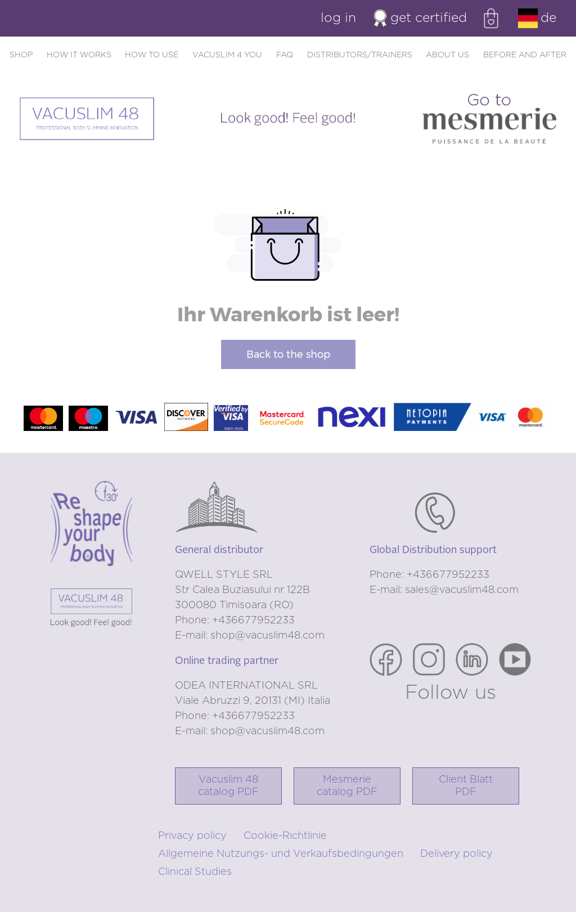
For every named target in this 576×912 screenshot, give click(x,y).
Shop (21, 55)
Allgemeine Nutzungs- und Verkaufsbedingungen (280, 854)
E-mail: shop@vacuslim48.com (250, 636)
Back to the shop (288, 354)
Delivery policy (456, 854)
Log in (338, 18)
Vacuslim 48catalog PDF (228, 786)
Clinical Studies (195, 872)
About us (447, 55)
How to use (151, 55)
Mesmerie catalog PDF (347, 786)
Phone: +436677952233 (235, 621)
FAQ (284, 55)
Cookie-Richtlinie (285, 836)
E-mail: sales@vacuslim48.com (444, 590)
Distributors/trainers (359, 55)
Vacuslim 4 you (227, 55)
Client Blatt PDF (466, 786)
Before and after (524, 55)
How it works (79, 55)
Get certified (420, 18)
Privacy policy (192, 836)
